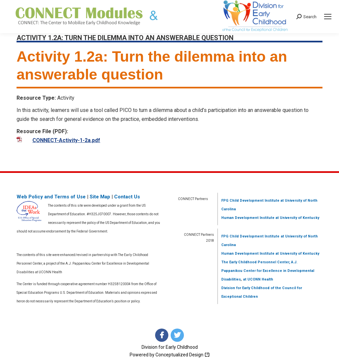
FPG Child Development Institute (250, 200)
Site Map (100, 197)
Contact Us (127, 197)
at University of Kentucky (297, 218)
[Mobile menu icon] (327, 16)
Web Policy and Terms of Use (51, 197)
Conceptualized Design (182, 354)
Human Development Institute (248, 218)
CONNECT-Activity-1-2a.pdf (66, 140)
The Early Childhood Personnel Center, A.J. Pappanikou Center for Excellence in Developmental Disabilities (267, 271)
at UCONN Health (258, 279)
